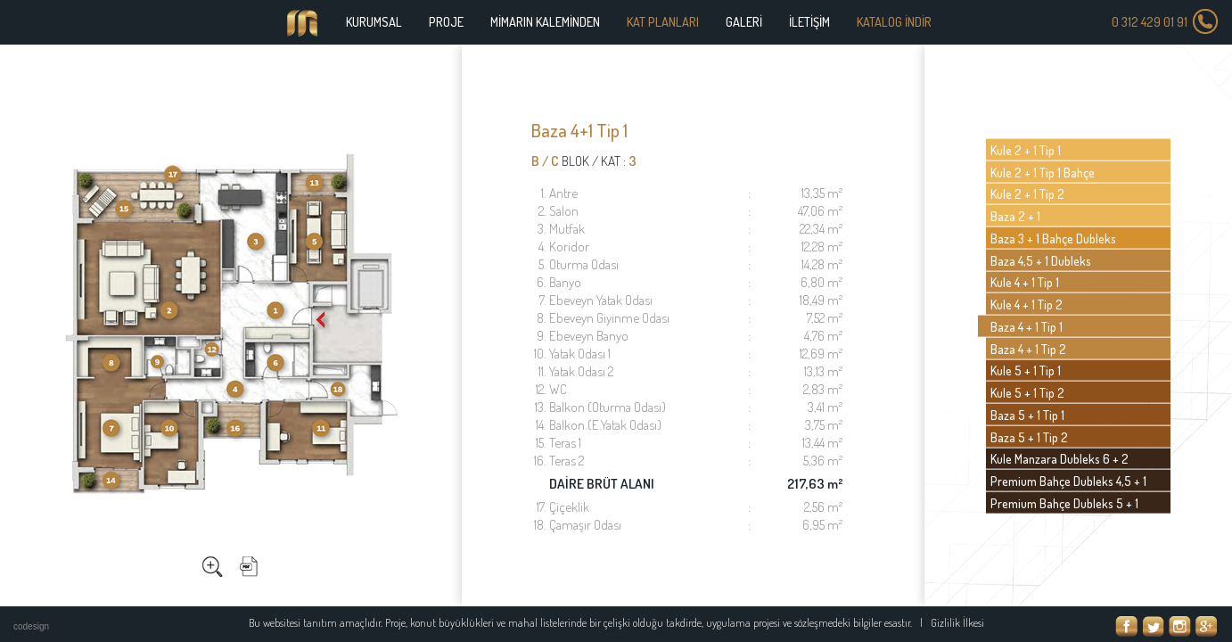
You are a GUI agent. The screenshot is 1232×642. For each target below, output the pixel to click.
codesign (31, 626)
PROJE (446, 21)
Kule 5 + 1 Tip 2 (1027, 392)
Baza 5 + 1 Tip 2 (1029, 436)
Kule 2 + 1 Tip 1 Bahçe (1042, 171)
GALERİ (744, 21)
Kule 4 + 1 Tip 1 (1024, 282)
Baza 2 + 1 (1015, 216)
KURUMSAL (374, 21)
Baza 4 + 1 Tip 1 (1026, 326)
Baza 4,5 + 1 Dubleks (1040, 259)
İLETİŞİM (809, 21)
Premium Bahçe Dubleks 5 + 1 (1064, 503)
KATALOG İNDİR (894, 21)
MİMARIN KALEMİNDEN (545, 21)
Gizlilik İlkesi (957, 622)
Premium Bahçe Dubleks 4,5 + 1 (1068, 481)
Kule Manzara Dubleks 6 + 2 (1059, 458)
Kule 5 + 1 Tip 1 (1025, 370)
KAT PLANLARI (663, 21)
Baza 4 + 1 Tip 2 (1028, 348)
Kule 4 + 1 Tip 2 (1026, 304)
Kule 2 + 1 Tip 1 (1025, 150)
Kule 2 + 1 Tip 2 (1027, 193)
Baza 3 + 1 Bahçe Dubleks (1053, 238)
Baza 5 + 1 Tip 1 (1027, 415)
